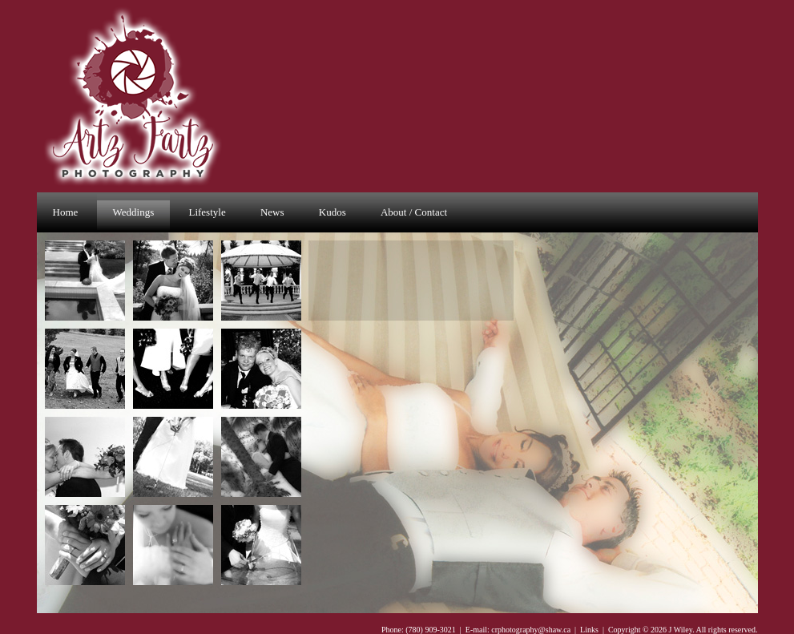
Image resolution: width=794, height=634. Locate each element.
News (272, 212)
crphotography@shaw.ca (530, 629)
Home (66, 212)
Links (589, 629)
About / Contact (414, 212)
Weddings (134, 212)
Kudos (332, 212)
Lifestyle (206, 212)
